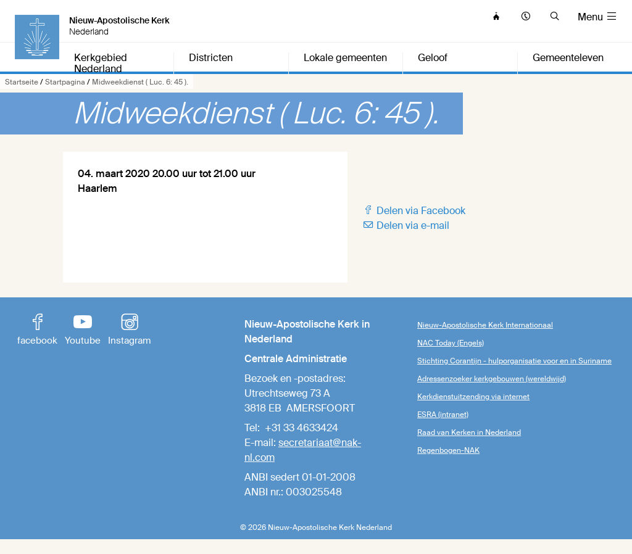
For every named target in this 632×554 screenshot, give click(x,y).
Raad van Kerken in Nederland (469, 432)
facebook (37, 331)
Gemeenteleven (568, 58)
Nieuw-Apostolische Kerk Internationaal (485, 325)
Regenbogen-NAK (448, 450)
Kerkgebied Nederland (100, 63)
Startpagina (65, 82)
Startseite (21, 82)
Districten (211, 58)
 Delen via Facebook (413, 210)
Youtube (83, 331)
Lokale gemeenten (345, 58)
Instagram (129, 331)
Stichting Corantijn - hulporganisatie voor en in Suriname (514, 361)
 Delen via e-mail (405, 225)
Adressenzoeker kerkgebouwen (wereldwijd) (491, 379)
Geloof (432, 58)
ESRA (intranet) (442, 415)
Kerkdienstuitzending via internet (473, 397)
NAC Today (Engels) (450, 343)
